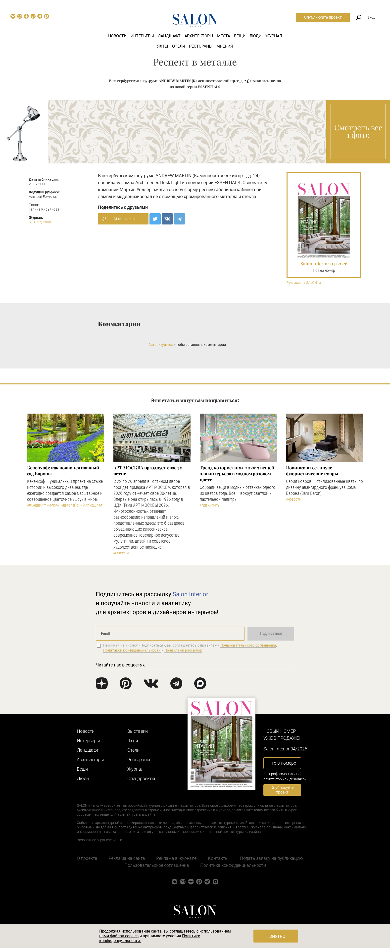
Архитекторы (199, 36)
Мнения (224, 46)
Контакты (218, 858)
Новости (117, 36)
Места (223, 36)
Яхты (162, 46)
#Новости (121, 553)
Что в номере (282, 763)
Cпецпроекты (141, 778)
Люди (255, 36)
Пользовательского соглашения (248, 645)
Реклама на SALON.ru (304, 283)
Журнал (273, 36)
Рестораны (200, 46)
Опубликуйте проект (323, 17)
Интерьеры (142, 36)
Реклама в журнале (176, 858)
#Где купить (209, 505)
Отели (178, 46)
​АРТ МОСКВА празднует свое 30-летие (149, 471)
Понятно (276, 936)
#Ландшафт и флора (43, 505)
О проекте (87, 858)
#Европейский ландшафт (81, 505)
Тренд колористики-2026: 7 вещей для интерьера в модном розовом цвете (237, 474)
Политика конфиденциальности (233, 865)
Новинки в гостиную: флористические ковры (312, 471)
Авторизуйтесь (160, 345)
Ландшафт (169, 36)
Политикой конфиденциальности (132, 650)
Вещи (239, 36)
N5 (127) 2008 (40, 222)
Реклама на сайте (126, 858)
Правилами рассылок (183, 650)
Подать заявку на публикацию (271, 858)
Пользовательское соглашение (156, 865)
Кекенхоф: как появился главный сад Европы (63, 471)
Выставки (137, 731)
